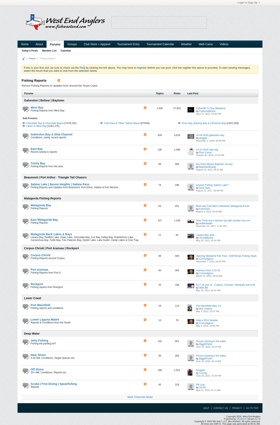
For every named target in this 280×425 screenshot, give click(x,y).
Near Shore (38, 355)
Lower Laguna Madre (45, 319)
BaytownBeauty (207, 167)
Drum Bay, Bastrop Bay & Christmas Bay (204, 123)
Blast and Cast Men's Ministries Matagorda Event (222, 206)
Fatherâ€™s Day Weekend (211, 108)
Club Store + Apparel (97, 44)
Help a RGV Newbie (207, 320)
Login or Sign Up (249, 2)
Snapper (200, 370)
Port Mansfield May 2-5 (208, 305)
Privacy (237, 408)
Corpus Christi (40, 255)
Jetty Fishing (39, 340)
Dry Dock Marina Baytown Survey (214, 164)
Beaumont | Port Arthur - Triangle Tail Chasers (55, 177)
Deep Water (32, 333)
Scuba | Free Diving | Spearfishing (54, 383)
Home (25, 44)
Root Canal (205, 152)
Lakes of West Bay (36, 126)
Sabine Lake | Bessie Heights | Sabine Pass (60, 184)
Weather (186, 44)
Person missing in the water (211, 341)
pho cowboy (205, 308)
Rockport (37, 284)
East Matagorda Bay (44, 219)
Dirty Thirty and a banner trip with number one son (223, 220)
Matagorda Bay (41, 205)
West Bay (37, 107)
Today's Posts (30, 50)
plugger (203, 138)
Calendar (66, 50)
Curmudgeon (206, 258)
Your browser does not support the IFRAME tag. (159, 22)
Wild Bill (203, 287)
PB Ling (200, 384)
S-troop (203, 373)
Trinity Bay (38, 163)
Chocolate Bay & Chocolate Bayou (45, 123)
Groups (72, 44)
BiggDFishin (205, 344)
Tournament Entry (128, 44)
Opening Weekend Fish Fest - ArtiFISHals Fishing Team (226, 256)
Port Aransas (39, 269)
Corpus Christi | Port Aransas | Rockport (51, 248)
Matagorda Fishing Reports (42, 198)
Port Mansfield (40, 305)
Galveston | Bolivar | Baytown (44, 100)
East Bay (37, 148)
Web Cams (206, 44)
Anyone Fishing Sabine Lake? (212, 185)
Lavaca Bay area (205, 235)
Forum (32, 58)
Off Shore (37, 369)
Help (206, 408)
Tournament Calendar (160, 44)
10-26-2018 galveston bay (210, 135)
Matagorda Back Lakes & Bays (51, 234)
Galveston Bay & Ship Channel (51, 134)
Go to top (252, 408)
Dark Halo (204, 188)
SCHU (202, 387)
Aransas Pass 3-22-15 (208, 270)
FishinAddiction (207, 111)
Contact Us (220, 408)
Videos (224, 44)
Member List (49, 50)
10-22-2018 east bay (207, 149)
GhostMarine (206, 237)
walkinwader (206, 223)
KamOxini (204, 209)
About (39, 44)
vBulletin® (242, 419)
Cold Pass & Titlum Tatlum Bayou (122, 123)
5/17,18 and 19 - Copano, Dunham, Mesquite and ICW (225, 284)
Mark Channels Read (140, 397)
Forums (55, 44)
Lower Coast (32, 298)
